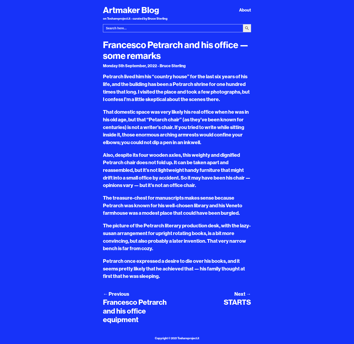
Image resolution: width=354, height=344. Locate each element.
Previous (116, 294)
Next (242, 294)
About (245, 10)
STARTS (237, 302)
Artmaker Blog (131, 10)
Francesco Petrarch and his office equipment (135, 311)
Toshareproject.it (188, 338)
